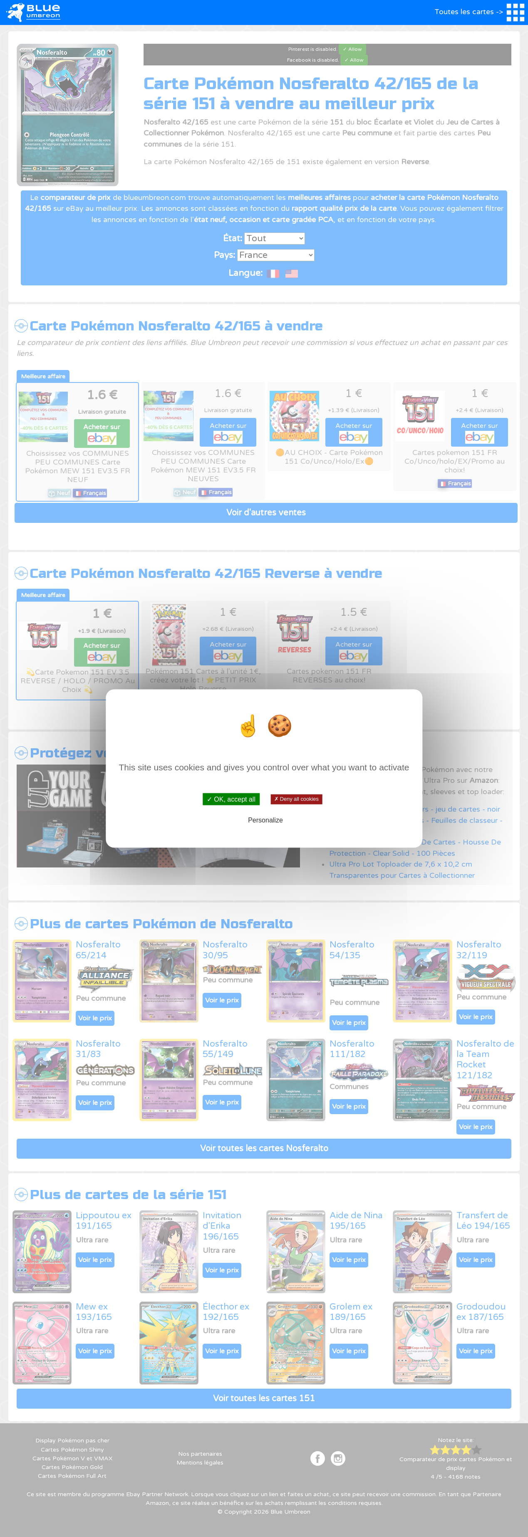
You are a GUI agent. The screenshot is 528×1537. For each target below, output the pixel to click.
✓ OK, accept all (231, 798)
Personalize (265, 820)
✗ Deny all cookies (296, 799)
